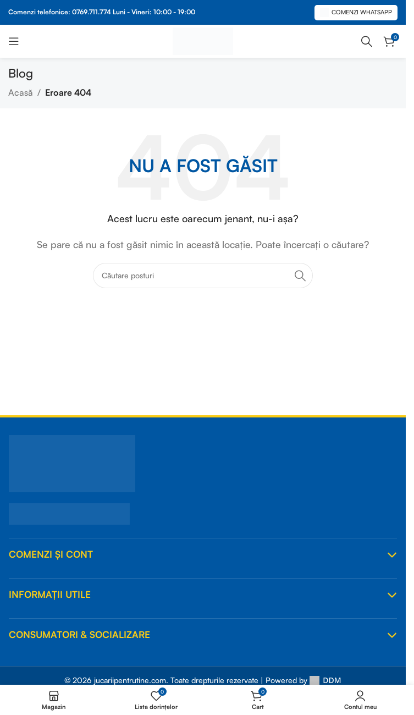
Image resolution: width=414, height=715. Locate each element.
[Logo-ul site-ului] (203, 40)
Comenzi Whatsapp (356, 12)
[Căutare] (367, 41)
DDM (325, 680)
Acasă (20, 92)
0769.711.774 (91, 12)
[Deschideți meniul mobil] (14, 41)
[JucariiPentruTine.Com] (203, 463)
